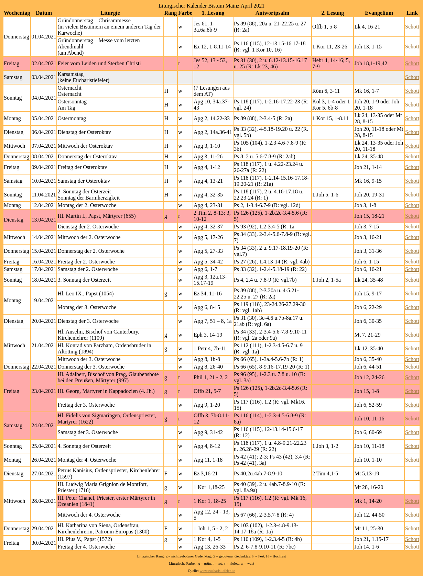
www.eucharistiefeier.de (217, 571)
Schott (412, 27)
